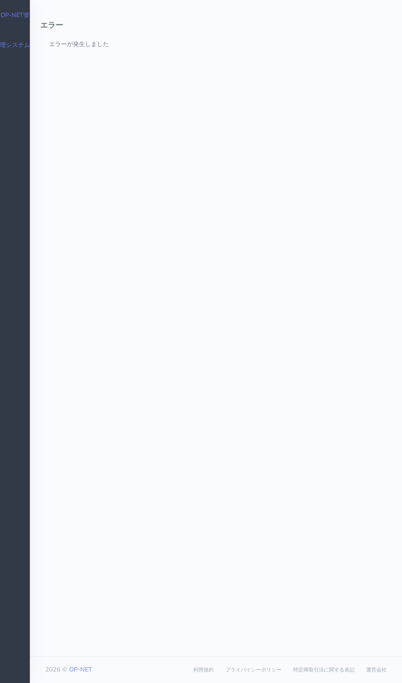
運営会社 (376, 669)
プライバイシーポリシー (253, 669)
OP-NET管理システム (15, 30)
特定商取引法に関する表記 (324, 669)
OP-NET (80, 669)
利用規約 (203, 669)
